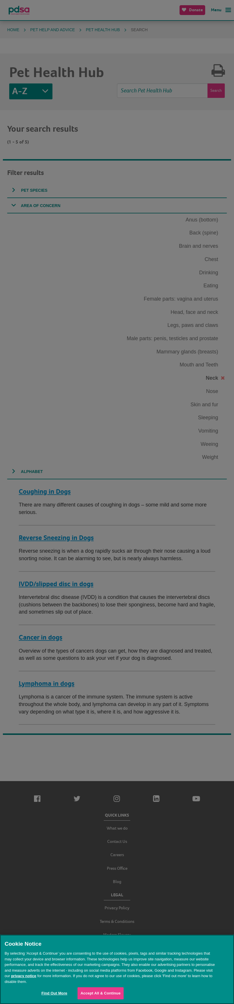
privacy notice (23, 976)
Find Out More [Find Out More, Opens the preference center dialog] (54, 993)
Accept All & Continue (101, 993)
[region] (117, 969)
